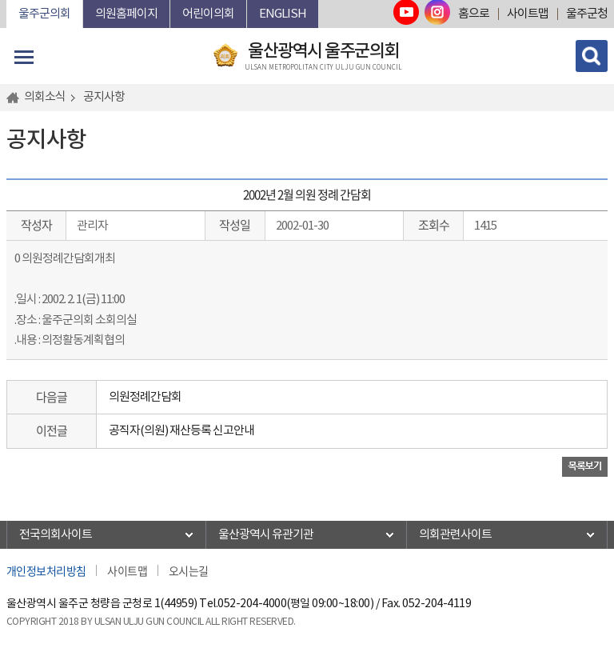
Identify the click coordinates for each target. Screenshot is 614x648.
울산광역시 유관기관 (265, 535)
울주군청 (587, 14)
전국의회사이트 (55, 535)
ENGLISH (282, 14)
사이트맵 (527, 14)
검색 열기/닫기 (592, 56)
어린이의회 (208, 14)
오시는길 (189, 570)
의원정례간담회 (145, 397)
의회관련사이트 (455, 535)
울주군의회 (44, 14)
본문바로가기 (6, 0)
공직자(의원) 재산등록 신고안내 (181, 431)
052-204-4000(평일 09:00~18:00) (295, 604)
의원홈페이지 (126, 14)
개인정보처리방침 (46, 570)
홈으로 (473, 14)
